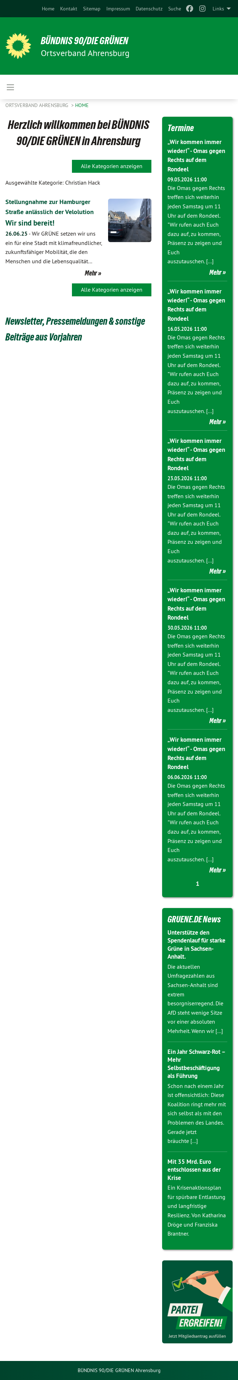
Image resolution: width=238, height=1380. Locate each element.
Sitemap (92, 8)
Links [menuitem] (218, 8)
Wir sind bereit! (33, 232)
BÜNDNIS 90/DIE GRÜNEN (93, 40)
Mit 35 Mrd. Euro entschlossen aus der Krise (196, 1169)
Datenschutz (149, 8)
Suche (174, 8)
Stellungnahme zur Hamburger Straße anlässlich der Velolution (52, 211)
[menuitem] (48, 8)
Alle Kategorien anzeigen (111, 166)
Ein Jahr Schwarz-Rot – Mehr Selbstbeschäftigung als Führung (196, 1063)
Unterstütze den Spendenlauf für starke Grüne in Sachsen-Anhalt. (189, 944)
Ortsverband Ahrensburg (37, 105)
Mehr (91, 283)
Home (48, 8)
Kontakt (68, 8)
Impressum (118, 8)
